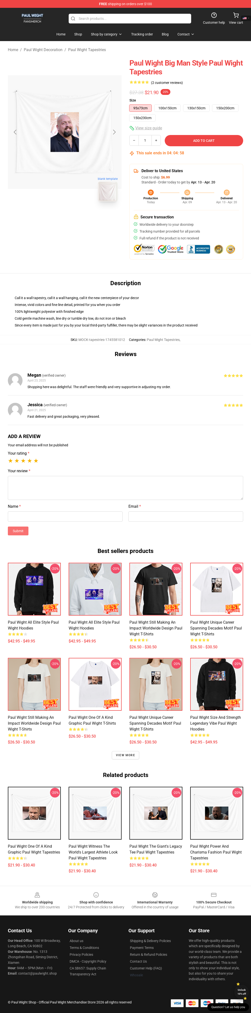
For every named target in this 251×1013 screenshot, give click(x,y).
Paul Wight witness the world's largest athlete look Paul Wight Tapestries (93, 852)
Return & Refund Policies (148, 955)
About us (76, 941)
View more (125, 755)
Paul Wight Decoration (43, 49)
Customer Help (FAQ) (146, 968)
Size (132, 100)
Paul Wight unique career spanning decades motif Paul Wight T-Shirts (216, 628)
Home (13, 49)
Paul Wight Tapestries (87, 49)
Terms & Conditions (84, 948)
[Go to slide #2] (77, 216)
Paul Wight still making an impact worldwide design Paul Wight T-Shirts (155, 628)
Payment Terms (142, 948)
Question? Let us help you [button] (228, 1007)
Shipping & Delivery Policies (150, 941)
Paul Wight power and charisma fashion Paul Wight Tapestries (216, 852)
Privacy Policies (81, 955)
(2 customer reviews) (167, 83)
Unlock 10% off (242, 992)
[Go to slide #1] (52, 216)
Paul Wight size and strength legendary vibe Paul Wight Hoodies (215, 723)
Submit (18, 531)
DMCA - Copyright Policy (88, 961)
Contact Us (138, 961)
